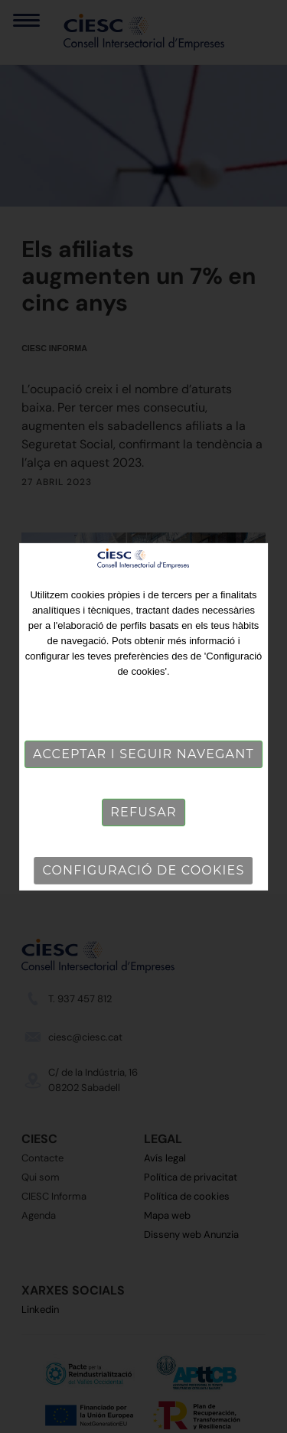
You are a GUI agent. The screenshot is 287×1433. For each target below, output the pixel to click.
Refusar (143, 812)
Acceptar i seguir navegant (143, 754)
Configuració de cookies (144, 870)
